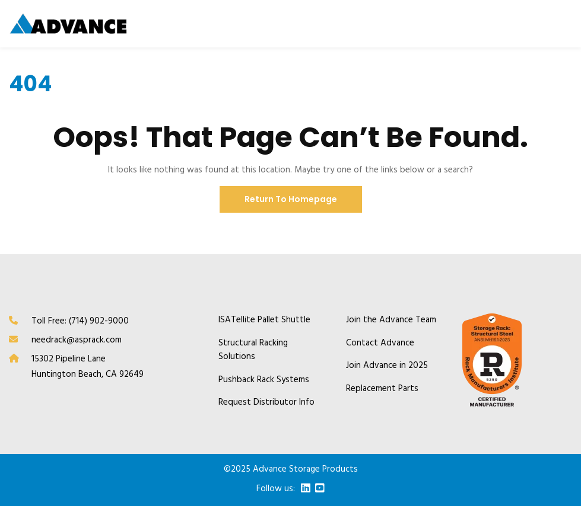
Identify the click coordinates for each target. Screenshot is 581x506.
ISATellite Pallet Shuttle (264, 320)
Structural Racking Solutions (253, 350)
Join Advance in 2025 (387, 366)
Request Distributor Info (266, 402)
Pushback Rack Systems (263, 380)
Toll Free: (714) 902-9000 (80, 321)
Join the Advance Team (391, 320)
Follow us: (275, 489)
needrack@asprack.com (76, 340)
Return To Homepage (291, 199)
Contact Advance (380, 343)
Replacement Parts (382, 389)
